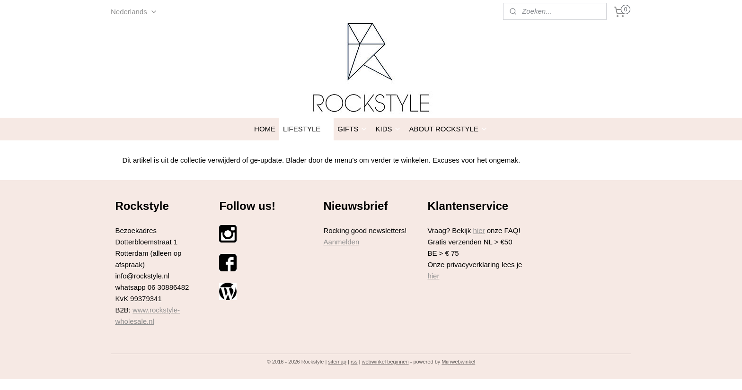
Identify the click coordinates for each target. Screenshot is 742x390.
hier (479, 230)
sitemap (337, 361)
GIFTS (352, 129)
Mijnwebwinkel (458, 361)
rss (354, 361)
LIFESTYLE (306, 129)
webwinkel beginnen (385, 361)
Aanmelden (341, 242)
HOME (264, 129)
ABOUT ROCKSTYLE (448, 129)
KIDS (388, 129)
